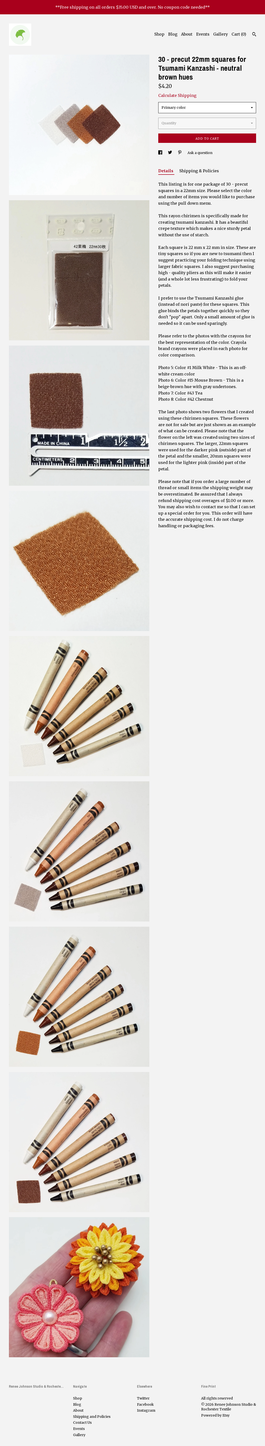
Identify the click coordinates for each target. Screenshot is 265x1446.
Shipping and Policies (91, 1416)
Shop (159, 34)
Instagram (146, 1410)
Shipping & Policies (199, 170)
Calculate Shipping (177, 95)
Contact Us (82, 1422)
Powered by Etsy (215, 1415)
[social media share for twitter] (170, 153)
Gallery (220, 34)
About (186, 34)
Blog (172, 34)
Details (166, 170)
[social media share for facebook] (160, 153)
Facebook (145, 1404)
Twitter (143, 1398)
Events (203, 34)
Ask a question (199, 153)
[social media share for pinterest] (180, 153)
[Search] (254, 35)
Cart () (239, 34)
